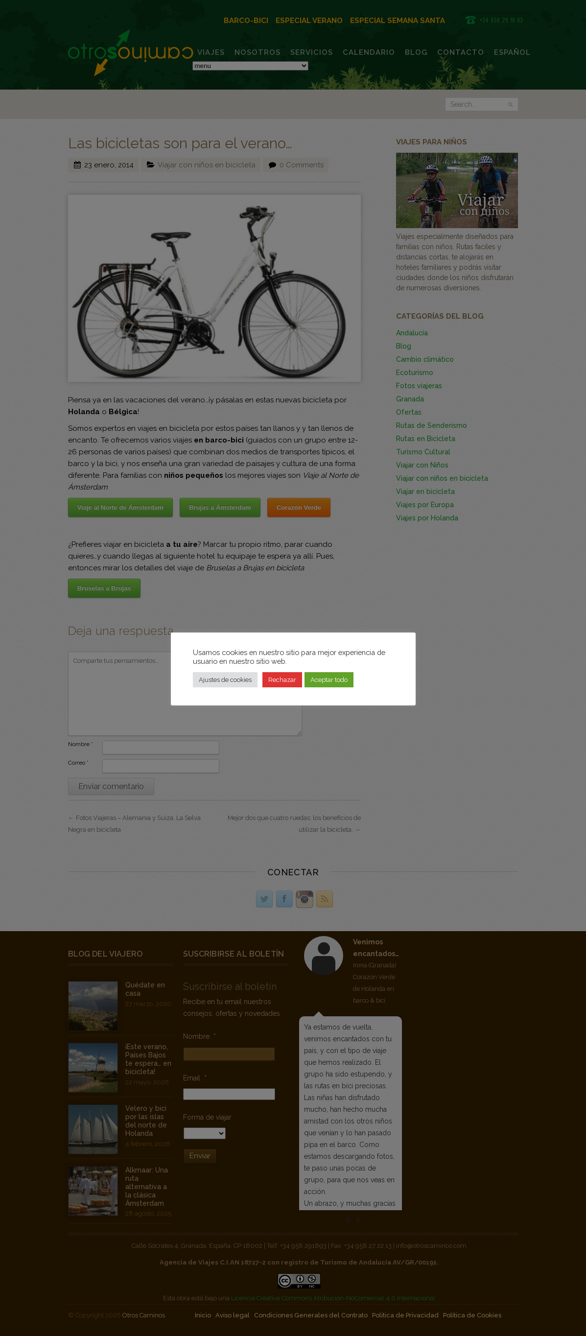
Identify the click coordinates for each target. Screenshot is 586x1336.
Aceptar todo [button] (329, 679)
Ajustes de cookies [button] (225, 679)
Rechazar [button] (282, 679)
